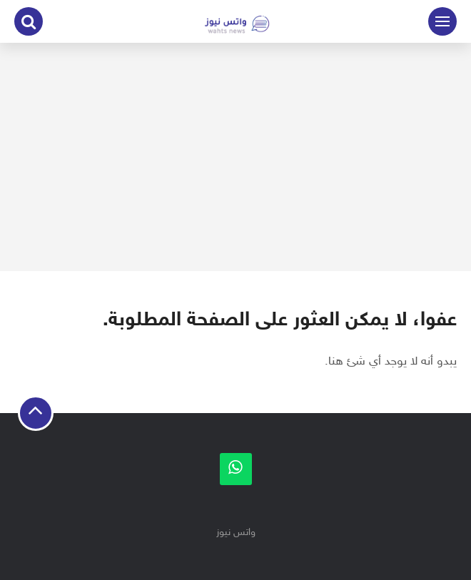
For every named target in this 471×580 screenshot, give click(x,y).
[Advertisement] (235, 157)
